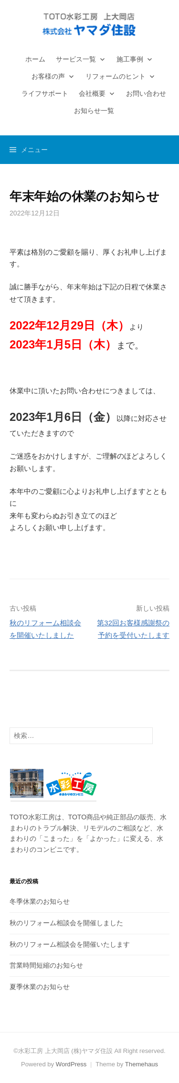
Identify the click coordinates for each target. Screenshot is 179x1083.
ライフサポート (44, 93)
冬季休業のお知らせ (40, 901)
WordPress (71, 1064)
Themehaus (141, 1064)
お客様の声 (48, 76)
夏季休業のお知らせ (40, 987)
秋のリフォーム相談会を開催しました (66, 923)
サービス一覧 (76, 59)
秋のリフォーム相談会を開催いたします (70, 944)
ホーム (35, 59)
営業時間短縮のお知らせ (46, 965)
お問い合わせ (146, 93)
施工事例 (129, 59)
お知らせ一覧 (94, 110)
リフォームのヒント (115, 76)
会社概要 (92, 93)
